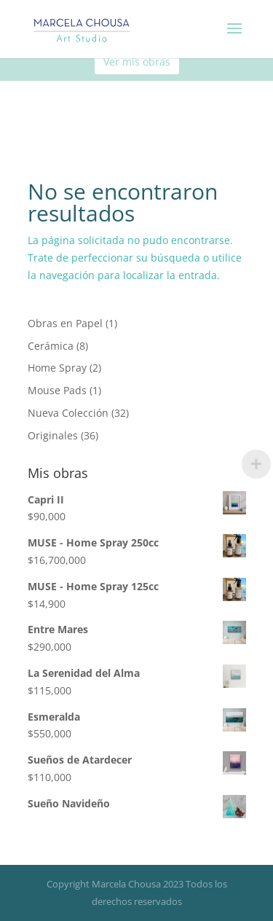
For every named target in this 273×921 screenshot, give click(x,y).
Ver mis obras (136, 61)
